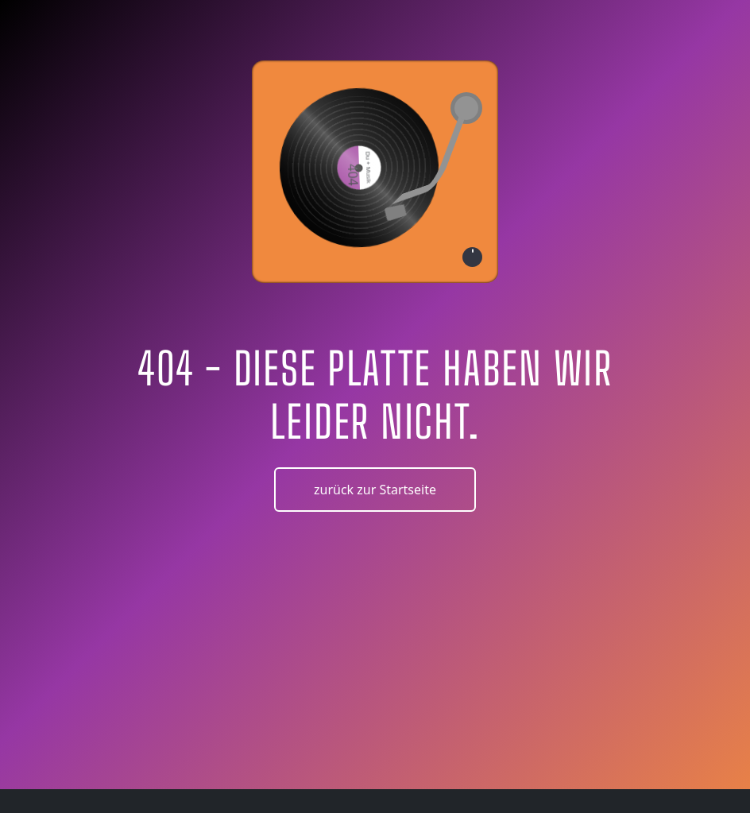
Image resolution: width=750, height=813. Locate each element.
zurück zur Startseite (375, 489)
